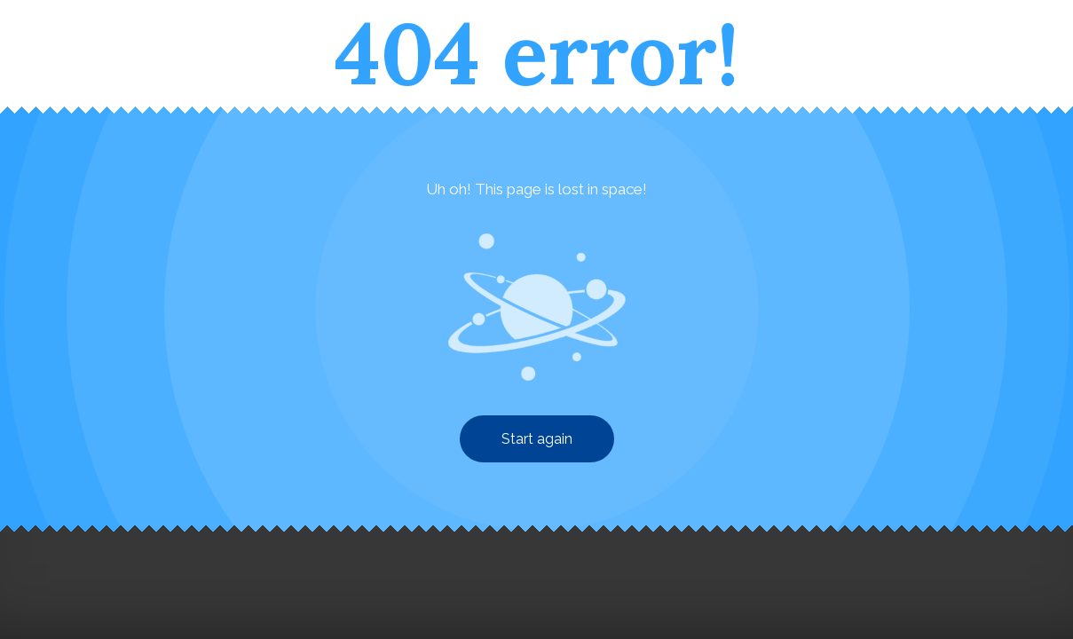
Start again (536, 438)
